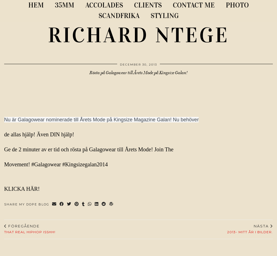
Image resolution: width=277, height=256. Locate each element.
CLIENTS (148, 5)
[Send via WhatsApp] (89, 204)
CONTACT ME (194, 5)
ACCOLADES (104, 5)
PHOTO (237, 5)
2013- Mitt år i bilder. (250, 229)
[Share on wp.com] (111, 204)
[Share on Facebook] (62, 204)
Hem (36, 5)
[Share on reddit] (104, 204)
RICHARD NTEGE (138, 35)
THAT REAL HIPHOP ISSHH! (29, 229)
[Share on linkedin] (96, 204)
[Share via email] (54, 204)
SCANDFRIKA (119, 15)
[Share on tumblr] (83, 204)
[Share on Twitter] (69, 204)
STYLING (165, 15)
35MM (64, 5)
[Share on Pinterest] (77, 204)
